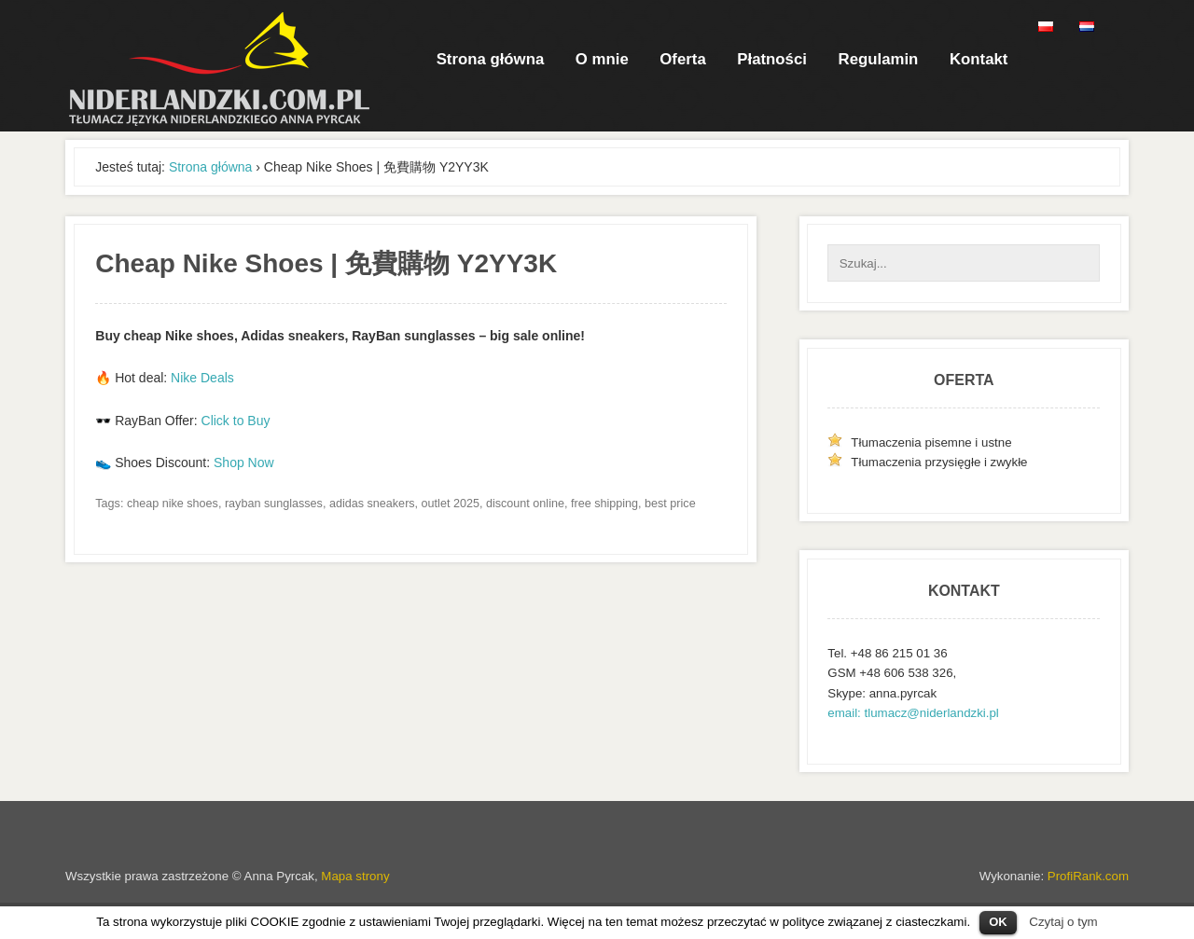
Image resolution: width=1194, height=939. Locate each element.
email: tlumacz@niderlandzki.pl (912, 713)
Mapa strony (355, 876)
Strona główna (491, 59)
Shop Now (244, 462)
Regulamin (879, 59)
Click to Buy (236, 420)
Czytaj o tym (1063, 922)
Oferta (682, 59)
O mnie (602, 59)
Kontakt (978, 59)
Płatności (772, 59)
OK (998, 922)
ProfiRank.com (1088, 876)
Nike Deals (202, 377)
